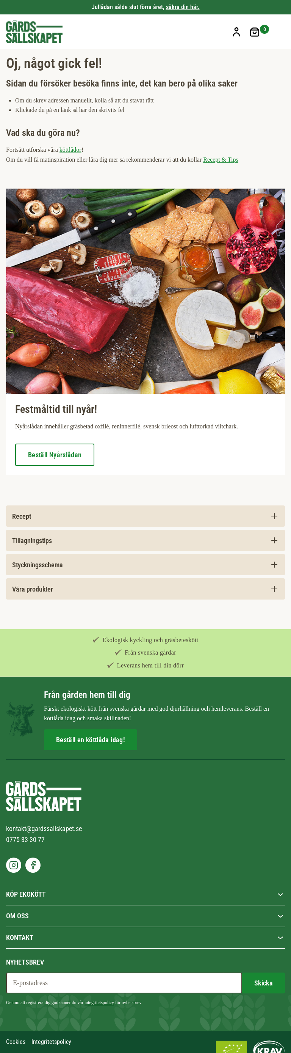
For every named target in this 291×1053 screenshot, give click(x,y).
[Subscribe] (263, 983)
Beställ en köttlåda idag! (90, 740)
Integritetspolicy (51, 1041)
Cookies (15, 1041)
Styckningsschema (37, 565)
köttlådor (70, 149)
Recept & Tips (220, 159)
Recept (21, 516)
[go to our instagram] (13, 865)
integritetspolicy (99, 1002)
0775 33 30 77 (25, 840)
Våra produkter (32, 589)
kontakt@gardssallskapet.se (44, 829)
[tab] (145, 516)
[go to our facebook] (33, 865)
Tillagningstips (32, 541)
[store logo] (34, 31)
